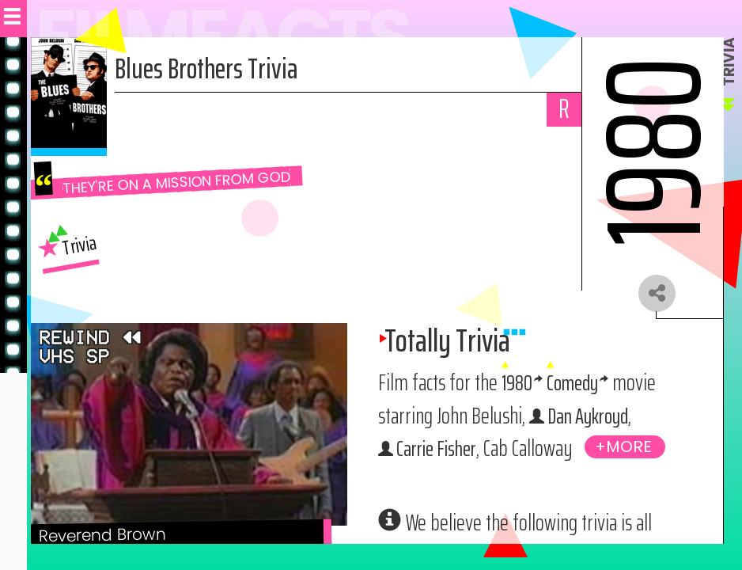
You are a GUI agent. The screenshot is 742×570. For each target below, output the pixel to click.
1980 (517, 385)
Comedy (575, 385)
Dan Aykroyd (591, 418)
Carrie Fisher (438, 450)
